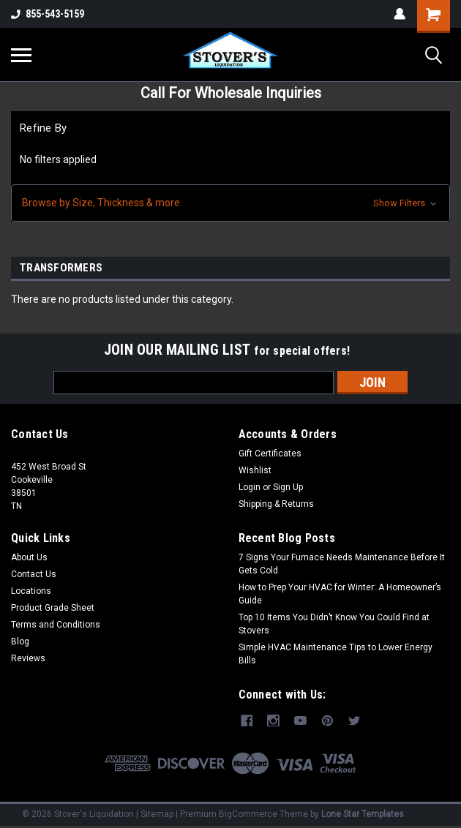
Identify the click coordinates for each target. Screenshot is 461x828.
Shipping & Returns (276, 504)
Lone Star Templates (362, 813)
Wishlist (255, 470)
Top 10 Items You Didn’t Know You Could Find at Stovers (334, 624)
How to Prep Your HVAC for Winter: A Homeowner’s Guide (340, 594)
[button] (230, 203)
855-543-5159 (47, 14)
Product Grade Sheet (52, 608)
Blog (20, 641)
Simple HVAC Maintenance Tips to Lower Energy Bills (335, 654)
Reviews (28, 658)
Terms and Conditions (55, 625)
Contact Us (33, 574)
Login (250, 487)
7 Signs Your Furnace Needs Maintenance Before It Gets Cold (342, 564)
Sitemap (156, 813)
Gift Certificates (270, 453)
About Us (29, 557)
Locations (31, 591)
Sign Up (288, 487)
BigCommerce (248, 813)
